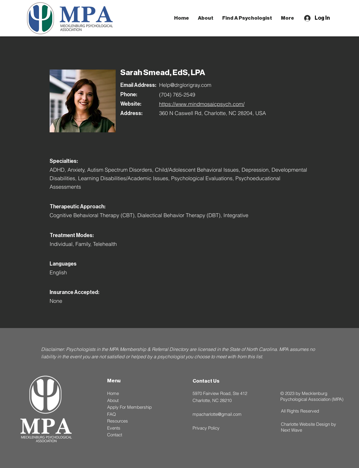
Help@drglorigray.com (185, 85)
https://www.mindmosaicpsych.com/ (202, 104)
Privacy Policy (206, 428)
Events (113, 428)
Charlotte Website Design (305, 424)
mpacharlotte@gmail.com (217, 414)
